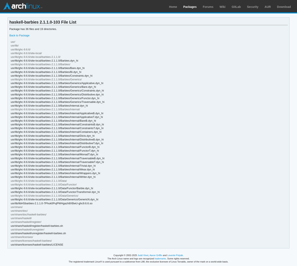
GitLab (236, 6)
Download (284, 6)
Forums (208, 6)
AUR (268, 6)
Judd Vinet (143, 255)
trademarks (160, 258)
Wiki (223, 6)
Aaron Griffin (156, 255)
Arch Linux (22, 6)
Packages (190, 6)
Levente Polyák (175, 255)
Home (173, 6)
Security (252, 6)
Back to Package (19, 35)
